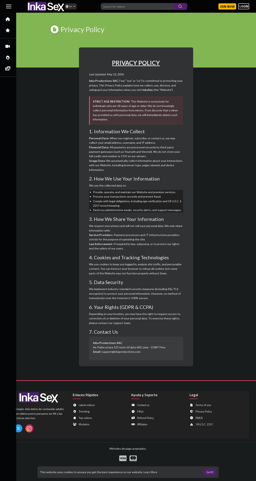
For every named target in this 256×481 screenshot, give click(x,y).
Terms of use (200, 405)
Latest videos (84, 405)
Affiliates (139, 424)
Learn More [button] (150, 472)
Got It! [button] (209, 472)
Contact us (140, 405)
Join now (227, 6)
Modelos (81, 424)
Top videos (82, 418)
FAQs (137, 411)
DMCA (196, 418)
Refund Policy (142, 418)
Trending (81, 411)
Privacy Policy (201, 411)
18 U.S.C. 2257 (201, 424)
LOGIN (243, 6)
